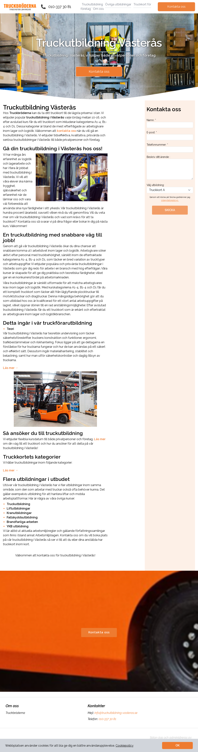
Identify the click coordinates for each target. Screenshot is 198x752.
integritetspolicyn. (170, 200)
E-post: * (170, 135)
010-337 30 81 (59, 6)
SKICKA (170, 210)
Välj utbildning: (170, 188)
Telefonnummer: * (170, 147)
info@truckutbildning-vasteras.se (116, 713)
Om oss (98, 9)
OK (177, 745)
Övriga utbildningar (118, 4)
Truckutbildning (92, 4)
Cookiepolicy (124, 745)
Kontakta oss (176, 6)
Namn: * (170, 123)
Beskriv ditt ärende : (170, 167)
